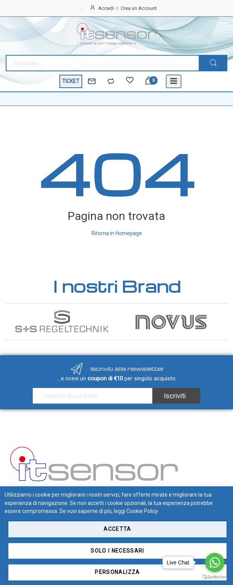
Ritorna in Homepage (116, 233)
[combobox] (102, 63)
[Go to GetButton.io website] (215, 577)
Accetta (117, 529)
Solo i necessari (117, 551)
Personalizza (117, 572)
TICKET (71, 81)
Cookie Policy (142, 511)
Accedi (106, 8)
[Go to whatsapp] (214, 562)
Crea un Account (139, 8)
